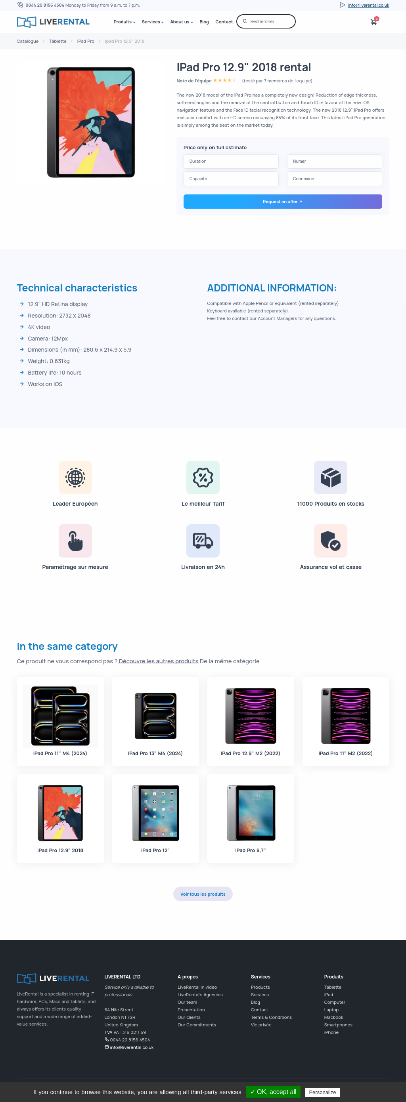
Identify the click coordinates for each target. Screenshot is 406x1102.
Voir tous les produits (202, 894)
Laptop (331, 1010)
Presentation (191, 1010)
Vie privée (261, 1025)
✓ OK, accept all (273, 1092)
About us (180, 22)
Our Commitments (197, 1025)
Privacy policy (361, 1092)
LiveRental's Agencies (200, 994)
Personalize (322, 1092)
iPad (328, 994)
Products (260, 987)
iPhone (331, 1032)
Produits (123, 22)
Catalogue (28, 41)
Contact (224, 22)
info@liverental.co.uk (368, 5)
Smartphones (338, 1025)
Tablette (57, 41)
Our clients (189, 1017)
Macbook (333, 1017)
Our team (187, 1002)
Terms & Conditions (271, 1017)
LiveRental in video (197, 987)
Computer (334, 1002)
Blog (204, 22)
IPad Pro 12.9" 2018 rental (243, 66)
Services (151, 22)
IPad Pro (85, 41)
